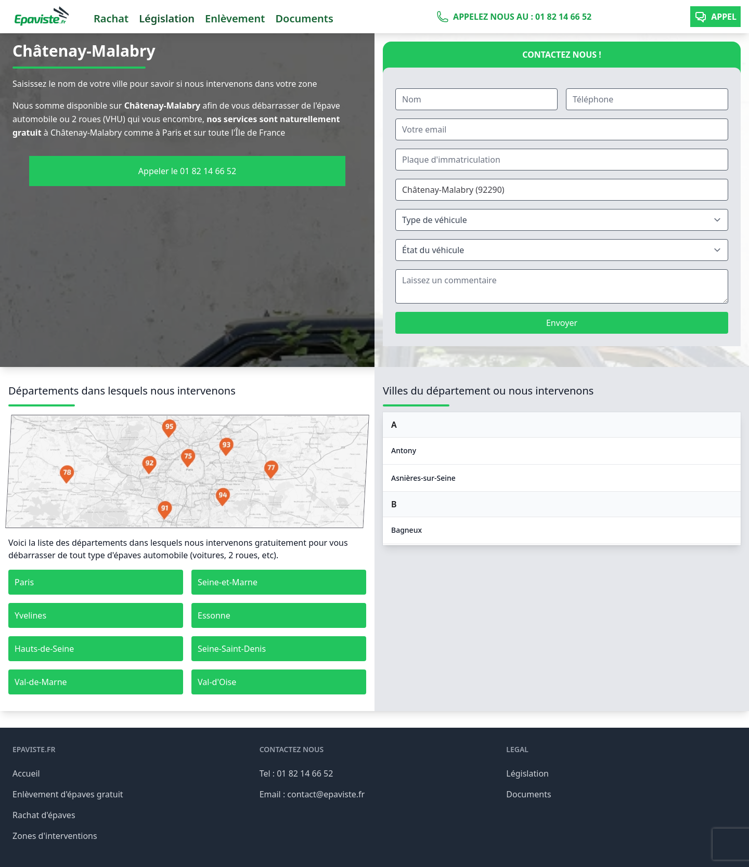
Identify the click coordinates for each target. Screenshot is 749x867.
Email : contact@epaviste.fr (312, 794)
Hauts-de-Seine (44, 648)
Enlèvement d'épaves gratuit (67, 794)
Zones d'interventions (54, 836)
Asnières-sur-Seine (423, 478)
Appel (715, 16)
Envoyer (561, 323)
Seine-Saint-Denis (232, 648)
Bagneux (406, 530)
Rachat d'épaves (43, 815)
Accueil (26, 773)
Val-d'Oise (217, 682)
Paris (24, 582)
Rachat (111, 18)
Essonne (214, 615)
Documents (304, 18)
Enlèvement (235, 18)
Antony (403, 450)
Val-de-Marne (41, 682)
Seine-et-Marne (227, 582)
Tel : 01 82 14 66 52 (296, 773)
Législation (167, 18)
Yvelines (30, 615)
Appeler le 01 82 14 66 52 (187, 171)
